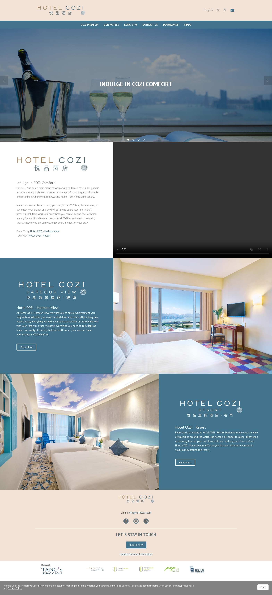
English (209, 10)
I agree (263, 587)
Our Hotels (111, 24)
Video (187, 24)
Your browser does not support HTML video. (192, 200)
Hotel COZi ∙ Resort (39, 235)
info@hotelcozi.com (140, 512)
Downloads (171, 24)
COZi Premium (89, 24)
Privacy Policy (15, 588)
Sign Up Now (136, 545)
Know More (26, 347)
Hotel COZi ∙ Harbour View (45, 231)
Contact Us (150, 24)
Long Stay (130, 24)
